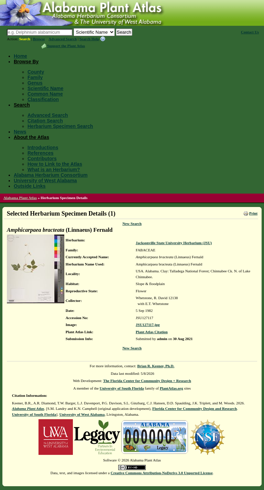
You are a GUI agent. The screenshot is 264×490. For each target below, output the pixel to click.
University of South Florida (122, 388)
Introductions (43, 147)
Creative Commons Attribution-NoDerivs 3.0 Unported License (162, 473)
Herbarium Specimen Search (60, 126)
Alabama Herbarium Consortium (51, 175)
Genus (35, 83)
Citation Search (45, 120)
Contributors (42, 158)
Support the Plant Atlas (66, 46)
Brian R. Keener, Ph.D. (155, 366)
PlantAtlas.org (171, 388)
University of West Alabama (45, 180)
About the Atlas (31, 137)
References (41, 153)
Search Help (89, 39)
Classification (43, 99)
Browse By (26, 61)
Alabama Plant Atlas (20, 198)
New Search (132, 223)
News (20, 131)
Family (35, 77)
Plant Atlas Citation (152, 332)
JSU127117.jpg (148, 325)
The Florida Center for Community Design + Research (147, 381)
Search (24, 39)
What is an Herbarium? (54, 169)
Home (20, 56)
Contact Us (250, 32)
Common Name (45, 94)
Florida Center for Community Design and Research (194, 408)
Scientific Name (45, 88)
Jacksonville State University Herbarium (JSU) (174, 243)
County (36, 72)
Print (253, 213)
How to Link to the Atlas (55, 164)
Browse (39, 39)
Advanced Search (62, 39)
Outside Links (30, 186)
